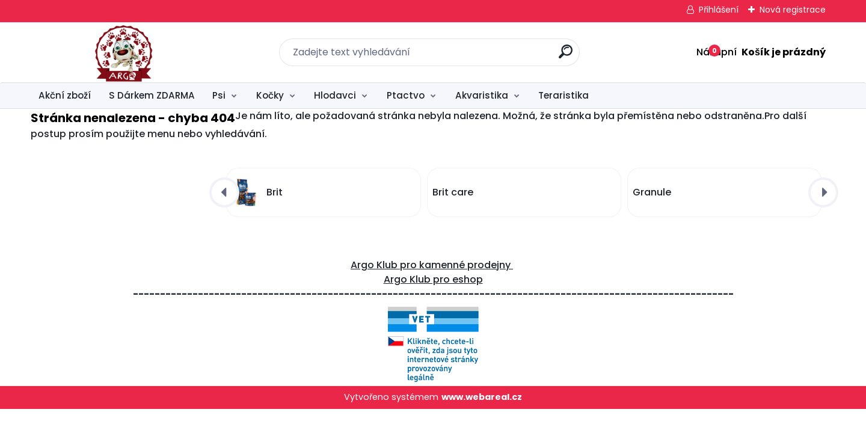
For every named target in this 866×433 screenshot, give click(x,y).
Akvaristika (481, 95)
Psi (219, 95)
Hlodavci (335, 95)
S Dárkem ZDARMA (152, 95)
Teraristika (563, 95)
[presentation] (224, 192)
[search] (566, 56)
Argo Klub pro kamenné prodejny (432, 265)
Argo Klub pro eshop (433, 279)
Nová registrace (793, 10)
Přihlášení (719, 10)
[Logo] (104, 52)
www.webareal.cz (481, 397)
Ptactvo (406, 95)
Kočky (270, 95)
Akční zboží (64, 95)
